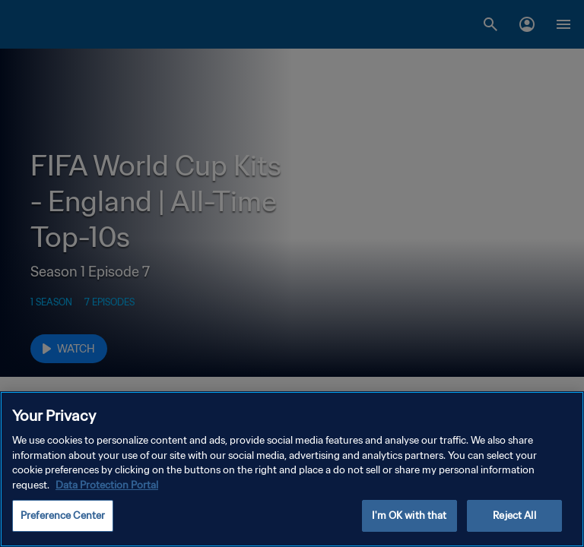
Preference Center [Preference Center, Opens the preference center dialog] (63, 515)
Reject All (514, 515)
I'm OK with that (409, 515)
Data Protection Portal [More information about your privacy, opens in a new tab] (107, 485)
